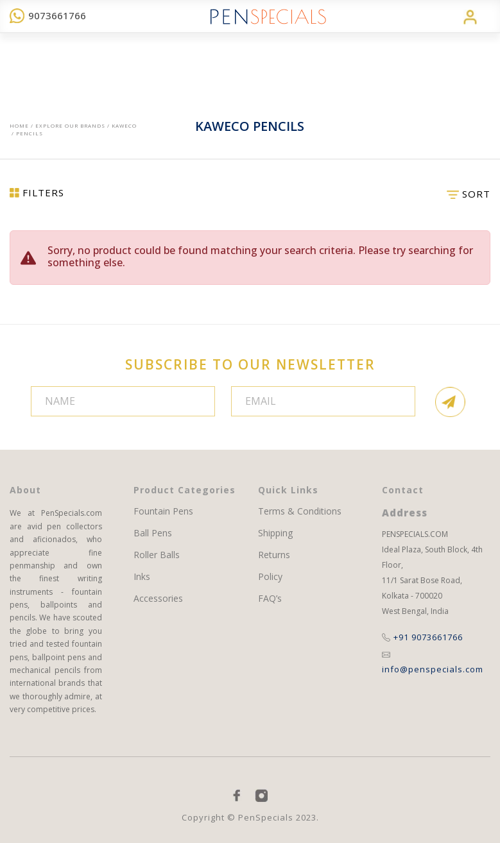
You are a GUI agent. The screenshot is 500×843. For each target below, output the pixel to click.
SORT (468, 193)
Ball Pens (153, 533)
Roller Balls (157, 554)
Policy (270, 576)
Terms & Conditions (299, 511)
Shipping (275, 533)
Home (19, 125)
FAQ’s (270, 598)
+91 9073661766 (422, 637)
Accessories (158, 598)
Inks (142, 576)
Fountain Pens (163, 511)
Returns (274, 554)
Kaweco (124, 125)
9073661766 (48, 15)
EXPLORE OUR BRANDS (70, 125)
